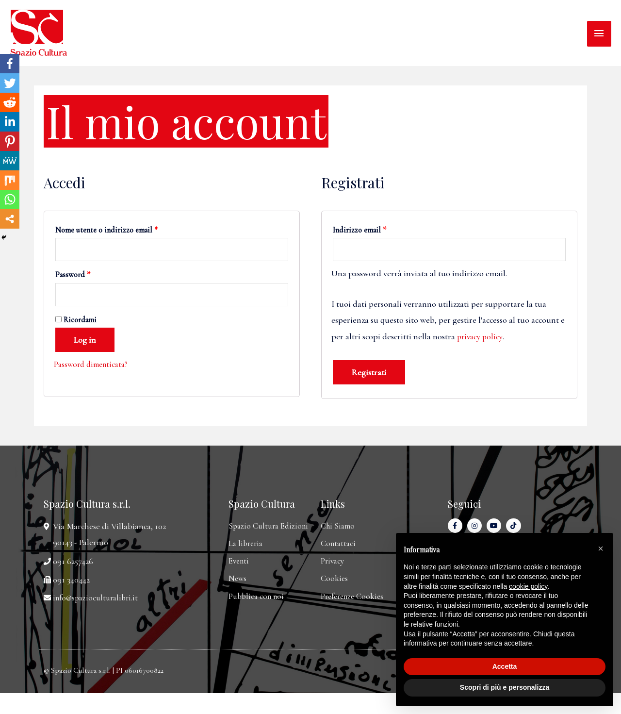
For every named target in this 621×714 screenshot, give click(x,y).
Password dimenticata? (93, 367)
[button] (600, 548)
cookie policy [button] (528, 586)
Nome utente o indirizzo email (106, 230)
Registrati (369, 373)
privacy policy (481, 337)
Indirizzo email (359, 230)
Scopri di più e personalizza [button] (504, 687)
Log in (85, 342)
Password (72, 276)
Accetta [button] (504, 666)
